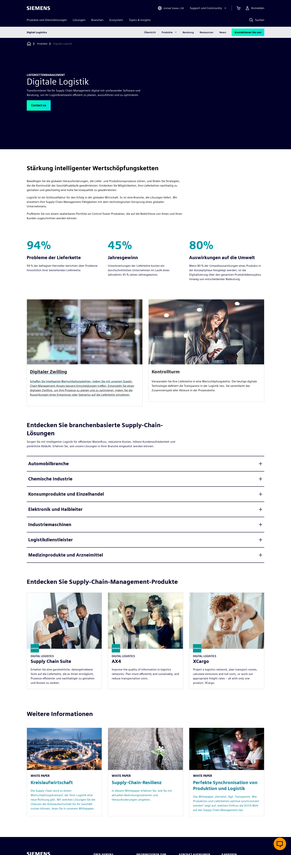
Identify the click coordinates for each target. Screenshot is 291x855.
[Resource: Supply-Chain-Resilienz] (145, 772)
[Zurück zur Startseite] (29, 43)
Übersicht (150, 32)
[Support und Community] (208, 8)
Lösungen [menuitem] (79, 20)
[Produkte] (42, 44)
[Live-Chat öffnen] (279, 843)
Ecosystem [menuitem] (116, 20)
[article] (206, 350)
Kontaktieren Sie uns (248, 32)
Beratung (188, 32)
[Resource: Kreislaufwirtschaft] (64, 772)
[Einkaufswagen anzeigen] (238, 8)
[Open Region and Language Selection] (170, 8)
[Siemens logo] (38, 8)
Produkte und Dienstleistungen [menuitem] (47, 20)
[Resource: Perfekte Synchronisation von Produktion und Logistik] (226, 772)
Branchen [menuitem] (97, 20)
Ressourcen (206, 32)
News (222, 32)
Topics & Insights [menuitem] (140, 20)
